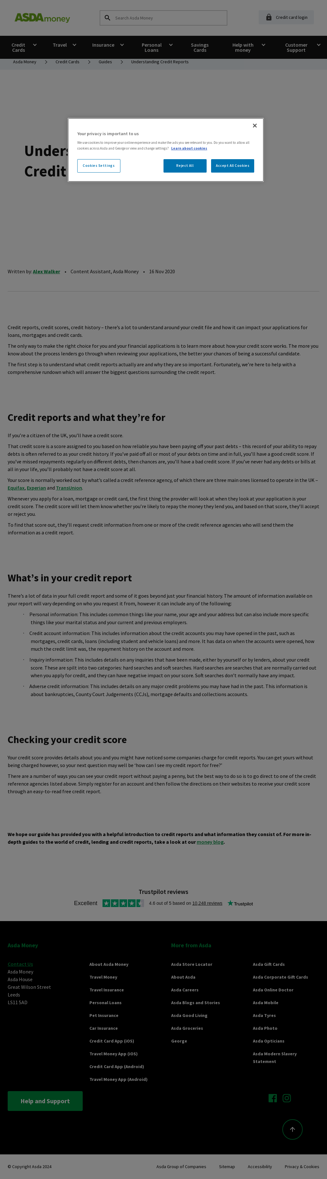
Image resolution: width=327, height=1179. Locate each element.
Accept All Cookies (232, 165)
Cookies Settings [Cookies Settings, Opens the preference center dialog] (99, 165)
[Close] (255, 126)
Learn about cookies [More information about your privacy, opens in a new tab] (189, 148)
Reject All (185, 165)
